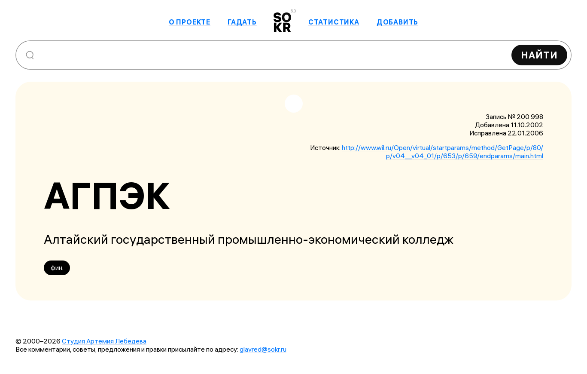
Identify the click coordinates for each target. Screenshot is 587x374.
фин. (57, 268)
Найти (539, 55)
